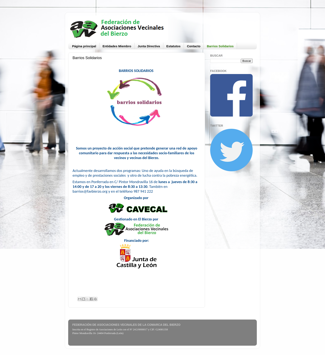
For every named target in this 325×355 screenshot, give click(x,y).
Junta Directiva (149, 46)
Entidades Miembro (117, 46)
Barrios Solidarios (220, 46)
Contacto (193, 46)
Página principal (84, 46)
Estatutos (173, 46)
